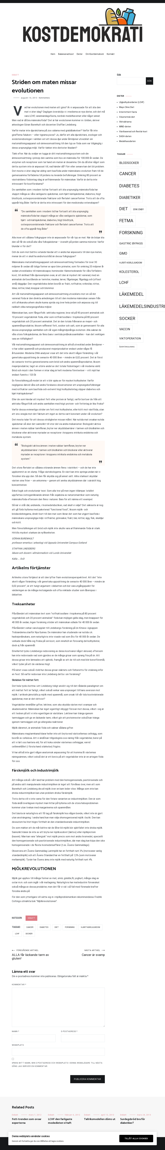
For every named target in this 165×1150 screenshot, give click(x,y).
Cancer (29, 927)
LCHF (17, 934)
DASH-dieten (125, 136)
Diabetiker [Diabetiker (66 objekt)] (129, 197)
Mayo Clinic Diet (126, 107)
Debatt (15, 75)
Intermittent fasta (128, 112)
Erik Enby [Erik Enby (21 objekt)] (138, 209)
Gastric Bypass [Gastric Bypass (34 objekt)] (131, 243)
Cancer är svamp (81, 953)
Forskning (70, 927)
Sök (119, 74)
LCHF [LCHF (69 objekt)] (124, 282)
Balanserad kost (66, 54)
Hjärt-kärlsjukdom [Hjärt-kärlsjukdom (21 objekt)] (130, 262)
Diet (57, 927)
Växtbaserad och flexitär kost (133, 131)
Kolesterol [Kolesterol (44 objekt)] (129, 272)
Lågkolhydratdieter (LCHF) (131, 102)
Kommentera (44, 98)
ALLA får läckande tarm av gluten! (35, 954)
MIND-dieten (125, 126)
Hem (53, 54)
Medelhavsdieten (127, 141)
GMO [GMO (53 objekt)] (123, 253)
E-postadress (69, 1031)
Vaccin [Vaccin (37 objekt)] (124, 329)
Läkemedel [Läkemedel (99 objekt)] (131, 294)
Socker (29, 934)
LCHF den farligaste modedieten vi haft (60, 1121)
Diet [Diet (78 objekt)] (123, 208)
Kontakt (110, 54)
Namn (15, 1031)
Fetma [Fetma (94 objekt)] (126, 220)
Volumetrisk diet (127, 117)
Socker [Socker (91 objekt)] (127, 318)
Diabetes (44, 927)
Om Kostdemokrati (95, 54)
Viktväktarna (125, 122)
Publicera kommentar (87, 1079)
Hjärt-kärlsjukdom (90, 927)
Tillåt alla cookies (136, 1138)
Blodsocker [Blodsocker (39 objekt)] (129, 163)
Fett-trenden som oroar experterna (26, 1121)
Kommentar (19, 985)
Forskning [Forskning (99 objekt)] (131, 232)
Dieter (80, 54)
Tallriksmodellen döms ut (99, 1119)
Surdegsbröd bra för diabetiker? (132, 1121)
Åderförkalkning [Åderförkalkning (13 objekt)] (127, 347)
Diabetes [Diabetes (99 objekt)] (129, 185)
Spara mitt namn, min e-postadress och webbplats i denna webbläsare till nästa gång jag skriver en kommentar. (57, 1064)
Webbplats (18, 1045)
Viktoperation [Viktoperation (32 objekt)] (130, 338)
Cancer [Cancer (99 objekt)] (127, 173)
